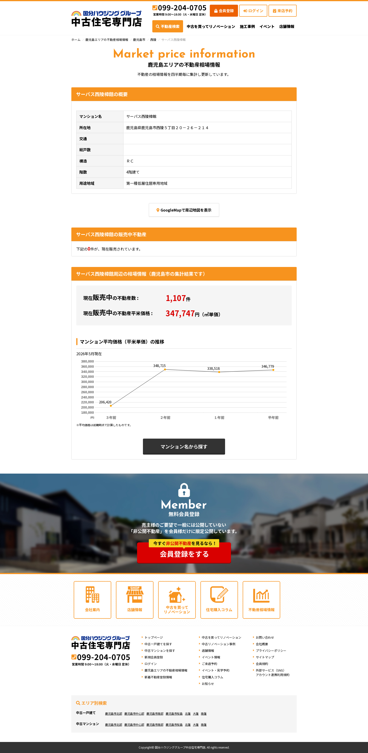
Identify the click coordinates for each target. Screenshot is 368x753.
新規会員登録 (154, 657)
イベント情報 (211, 657)
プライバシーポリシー (271, 650)
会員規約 (262, 663)
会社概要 (262, 644)
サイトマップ (265, 657)
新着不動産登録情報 (158, 677)
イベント (267, 26)
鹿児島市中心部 (134, 713)
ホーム (75, 39)
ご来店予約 (209, 663)
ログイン (253, 10)
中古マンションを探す (160, 650)
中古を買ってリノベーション (211, 26)
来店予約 (282, 10)
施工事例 (247, 26)
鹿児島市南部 (154, 713)
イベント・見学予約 (215, 670)
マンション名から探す (184, 446)
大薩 (196, 713)
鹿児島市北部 (113, 713)
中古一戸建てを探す (158, 644)
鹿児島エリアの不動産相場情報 (106, 39)
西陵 (153, 39)
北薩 (188, 713)
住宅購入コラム (212, 677)
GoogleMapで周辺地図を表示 (184, 210)
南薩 (204, 713)
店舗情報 (208, 650)
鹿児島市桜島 (174, 713)
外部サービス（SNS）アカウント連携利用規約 (272, 672)
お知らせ (208, 683)
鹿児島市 (139, 39)
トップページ (154, 637)
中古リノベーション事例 (218, 644)
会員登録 (224, 10)
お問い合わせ (265, 637)
